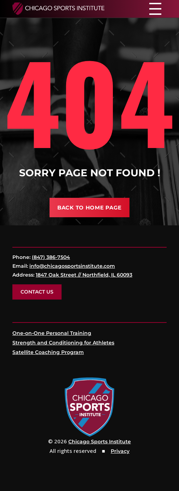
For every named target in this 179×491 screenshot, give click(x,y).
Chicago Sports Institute (99, 441)
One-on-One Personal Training (51, 333)
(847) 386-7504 (51, 257)
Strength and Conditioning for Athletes (63, 342)
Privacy (120, 451)
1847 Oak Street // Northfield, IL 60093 (84, 275)
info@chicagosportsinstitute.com (72, 266)
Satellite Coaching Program (48, 352)
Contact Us (37, 292)
